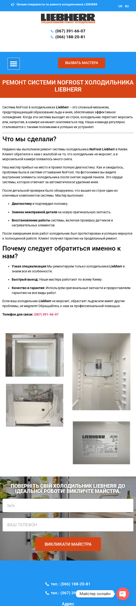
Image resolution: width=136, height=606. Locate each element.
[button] (14, 64)
